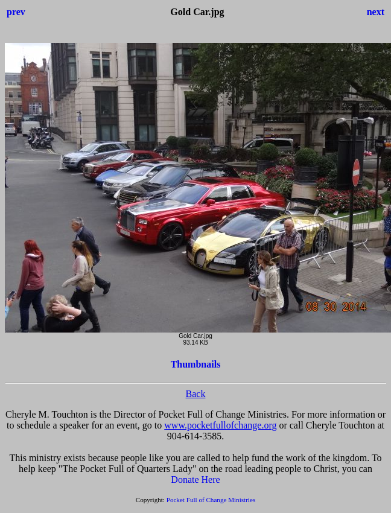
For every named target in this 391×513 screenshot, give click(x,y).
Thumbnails (196, 364)
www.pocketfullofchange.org (220, 425)
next (375, 12)
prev (16, 12)
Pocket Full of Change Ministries (211, 499)
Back (196, 394)
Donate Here (195, 479)
